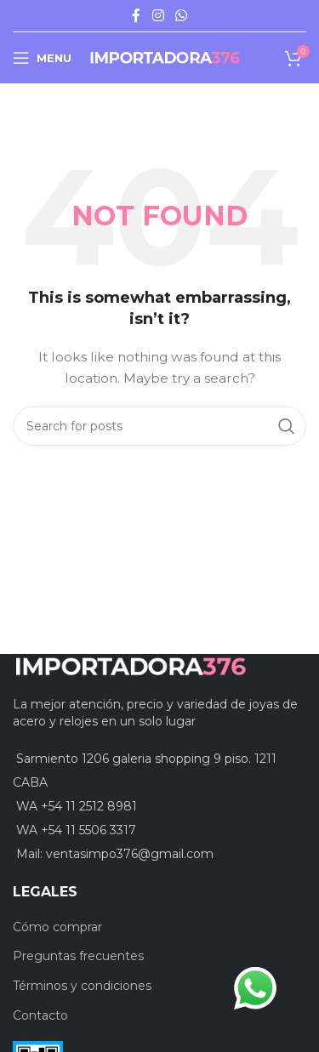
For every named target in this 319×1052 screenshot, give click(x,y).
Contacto (40, 1015)
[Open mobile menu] (42, 58)
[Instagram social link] (157, 16)
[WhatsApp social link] (181, 16)
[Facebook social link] (136, 16)
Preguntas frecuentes (78, 956)
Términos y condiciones (82, 985)
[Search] (159, 426)
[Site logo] (164, 57)
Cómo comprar (57, 927)
